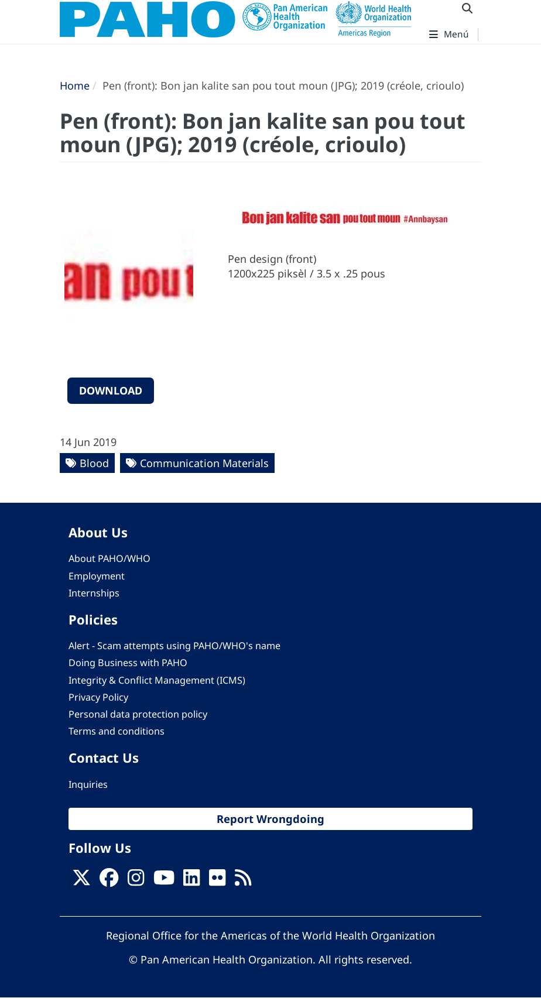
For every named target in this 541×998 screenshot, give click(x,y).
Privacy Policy (98, 697)
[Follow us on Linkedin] (191, 880)
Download (110, 390)
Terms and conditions (117, 731)
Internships (94, 593)
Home (75, 85)
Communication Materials (204, 463)
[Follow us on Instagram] (136, 880)
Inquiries (88, 784)
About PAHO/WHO (109, 558)
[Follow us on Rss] (243, 880)
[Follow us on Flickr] (217, 880)
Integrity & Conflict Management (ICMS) (157, 680)
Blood (94, 463)
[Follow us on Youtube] (163, 880)
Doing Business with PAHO (128, 662)
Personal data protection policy (138, 714)
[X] (81, 880)
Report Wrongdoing (270, 818)
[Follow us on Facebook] (109, 880)
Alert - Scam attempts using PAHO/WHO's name (174, 645)
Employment (97, 576)
